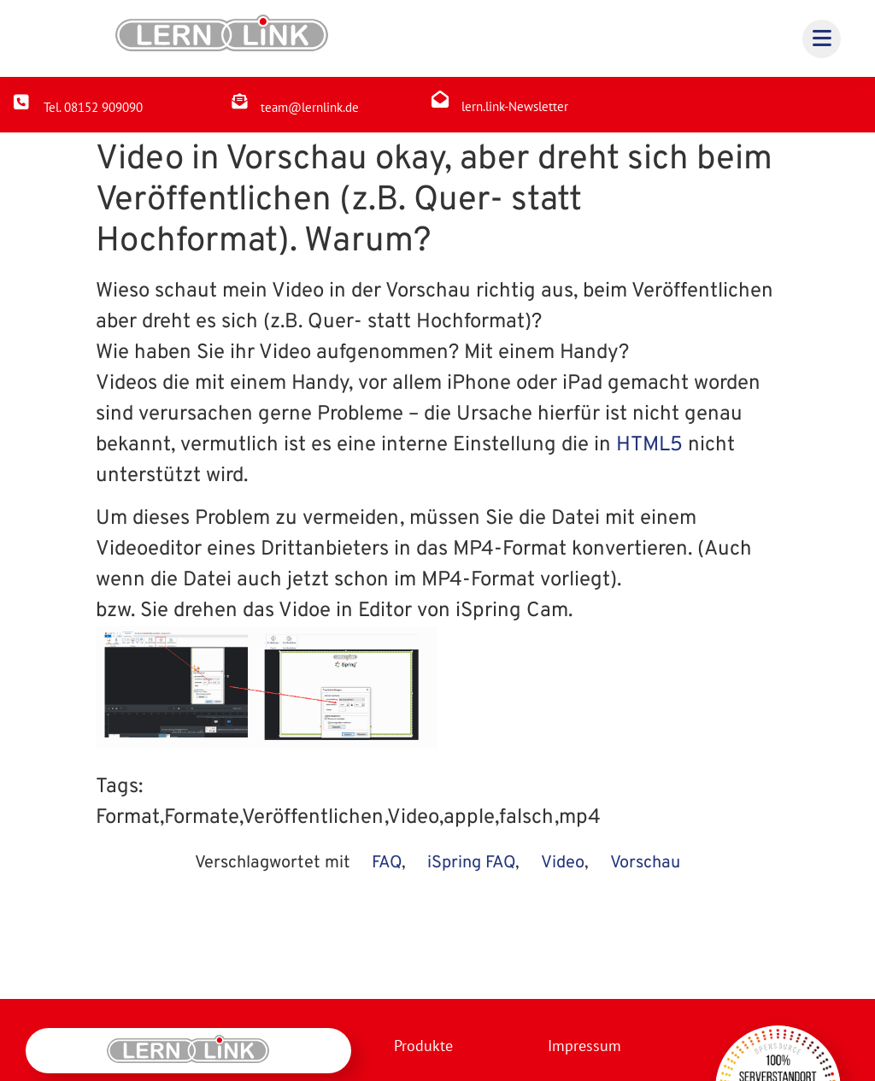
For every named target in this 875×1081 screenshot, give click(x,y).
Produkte (423, 1045)
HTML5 (649, 445)
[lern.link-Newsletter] (440, 99)
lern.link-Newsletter (514, 106)
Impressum (583, 1045)
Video (562, 863)
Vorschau (645, 863)
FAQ (387, 863)
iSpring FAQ (471, 863)
